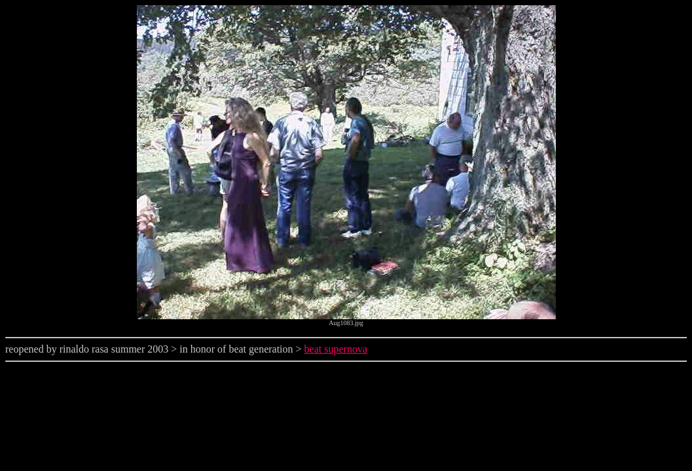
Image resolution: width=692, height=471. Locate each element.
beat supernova (335, 349)
